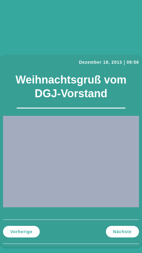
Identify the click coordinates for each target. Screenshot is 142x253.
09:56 (133, 62)
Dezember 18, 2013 (100, 62)
